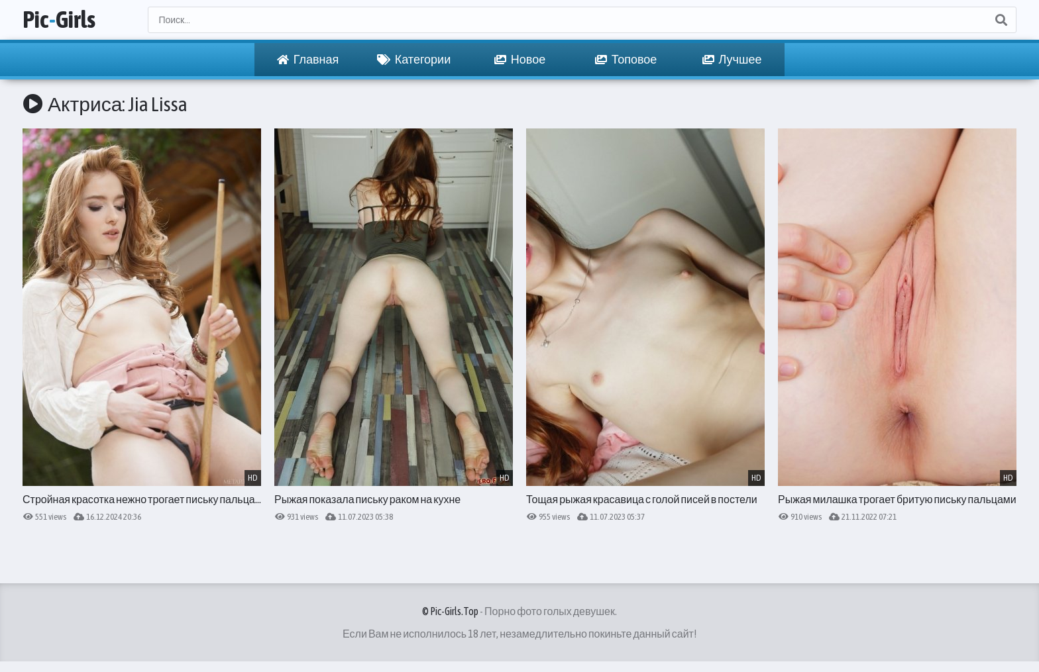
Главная (308, 59)
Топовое (626, 59)
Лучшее (732, 59)
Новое (519, 59)
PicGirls (59, 20)
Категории (414, 59)
